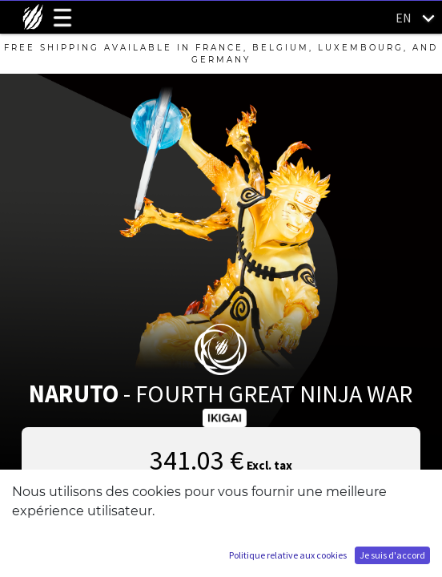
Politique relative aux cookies (288, 555)
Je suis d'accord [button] (392, 555)
